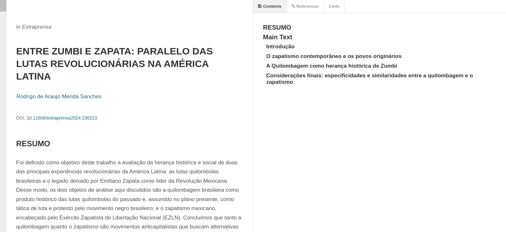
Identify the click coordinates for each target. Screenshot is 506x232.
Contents (269, 6)
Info (334, 6)
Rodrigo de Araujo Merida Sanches (59, 96)
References (305, 6)
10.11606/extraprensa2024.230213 (62, 118)
